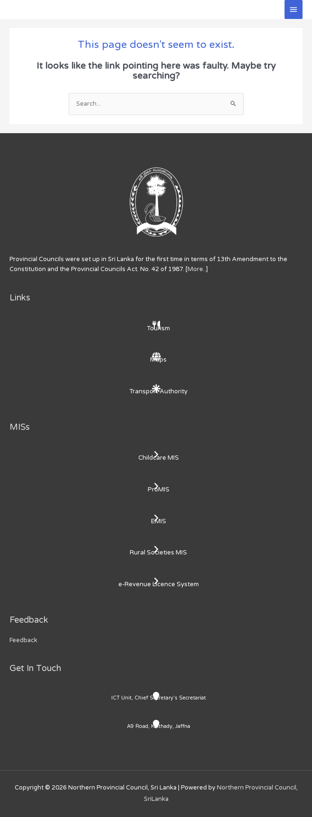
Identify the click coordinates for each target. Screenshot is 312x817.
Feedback (23, 640)
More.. (196, 269)
